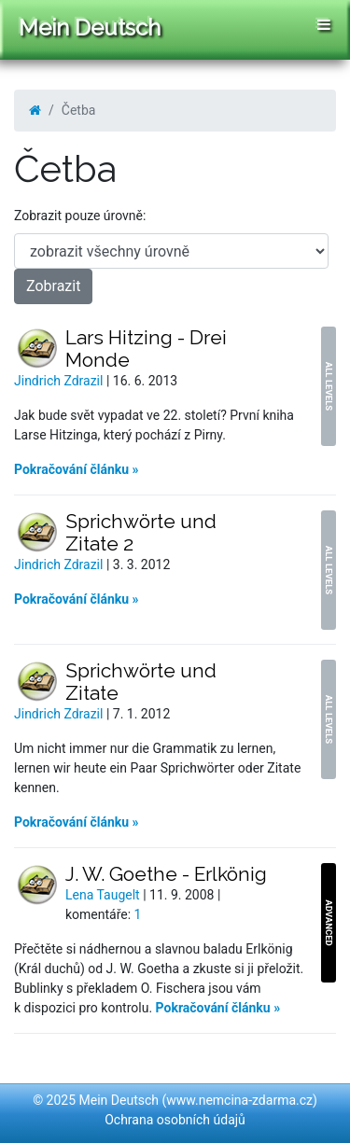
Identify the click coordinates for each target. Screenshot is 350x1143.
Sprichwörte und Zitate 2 (141, 532)
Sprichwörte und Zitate (141, 681)
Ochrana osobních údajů (175, 1119)
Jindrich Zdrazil (60, 380)
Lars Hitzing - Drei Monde (146, 348)
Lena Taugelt (104, 894)
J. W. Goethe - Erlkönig (166, 873)
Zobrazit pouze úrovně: (80, 215)
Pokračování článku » (76, 469)
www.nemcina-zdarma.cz (239, 1100)
